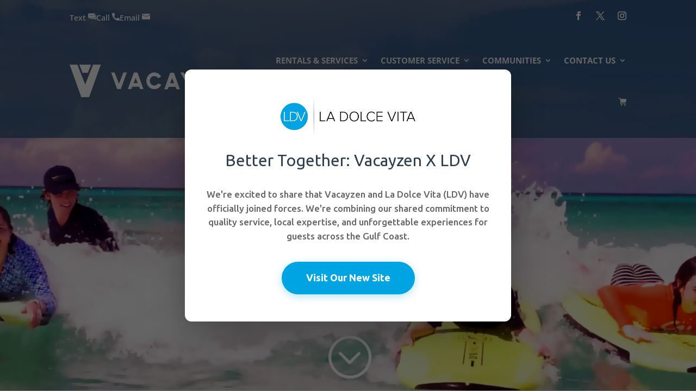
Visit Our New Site (348, 277)
